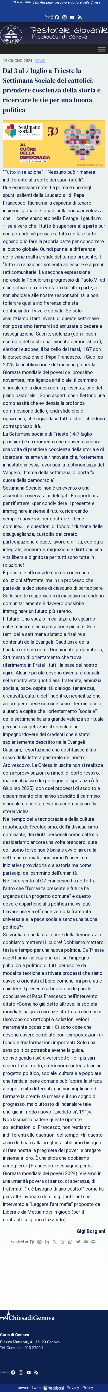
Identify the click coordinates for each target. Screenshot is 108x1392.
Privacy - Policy (80, 1388)
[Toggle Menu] (102, 49)
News (40, 60)
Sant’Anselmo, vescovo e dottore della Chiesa (66, 2)
